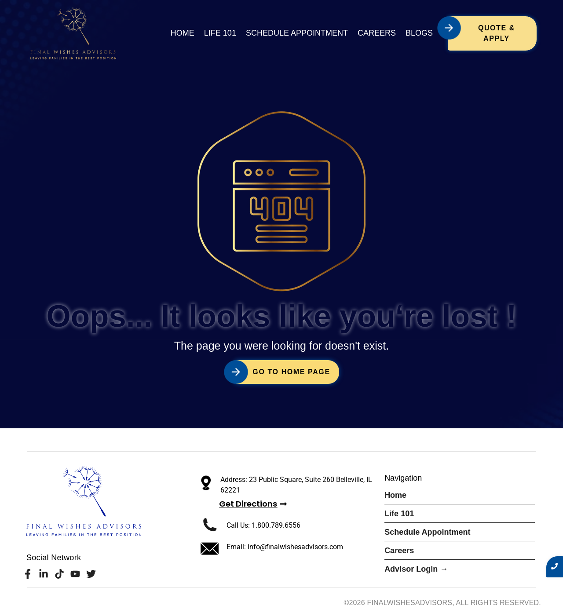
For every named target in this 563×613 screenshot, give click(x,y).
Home (182, 33)
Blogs (419, 33)
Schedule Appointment (297, 33)
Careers (377, 33)
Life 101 (220, 33)
